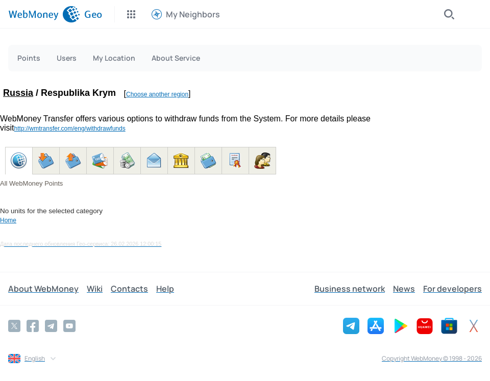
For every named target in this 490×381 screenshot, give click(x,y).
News (404, 288)
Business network (349, 288)
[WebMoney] (44, 14)
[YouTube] (69, 326)
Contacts (129, 288)
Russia (18, 93)
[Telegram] (51, 326)
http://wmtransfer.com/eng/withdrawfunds (70, 128)
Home (8, 220)
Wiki (95, 288)
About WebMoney (43, 288)
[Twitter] (14, 326)
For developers (452, 288)
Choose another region (157, 94)
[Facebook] (33, 326)
